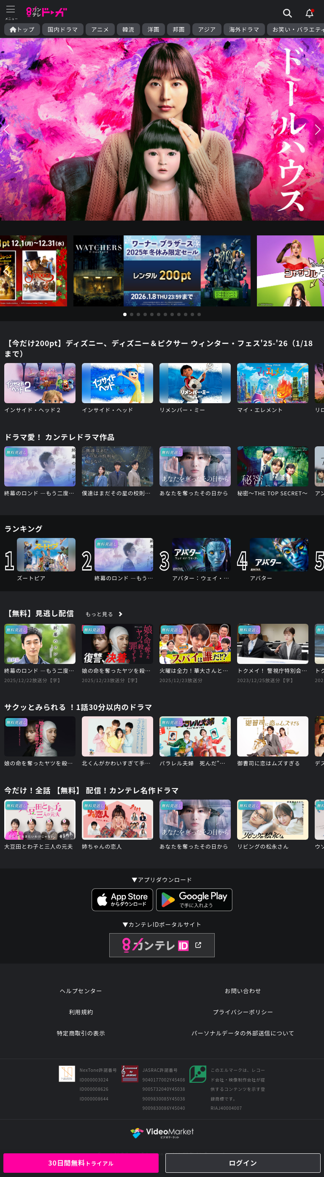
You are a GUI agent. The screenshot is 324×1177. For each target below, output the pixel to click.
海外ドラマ (244, 29)
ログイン (243, 1163)
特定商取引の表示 (81, 1033)
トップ (22, 29)
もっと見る (99, 614)
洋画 (154, 29)
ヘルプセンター (81, 990)
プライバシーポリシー (243, 1012)
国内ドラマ (63, 29)
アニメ (100, 29)
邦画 (179, 29)
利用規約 (81, 1012)
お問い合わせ (243, 990)
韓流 (128, 29)
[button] (6, 129)
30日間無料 (81, 1163)
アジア (207, 29)
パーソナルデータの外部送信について (243, 1033)
